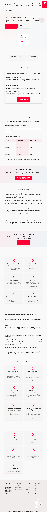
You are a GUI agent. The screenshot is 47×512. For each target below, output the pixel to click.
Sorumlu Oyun (27, 492)
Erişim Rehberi (34, 4)
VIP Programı (27, 491)
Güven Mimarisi (13, 59)
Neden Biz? (22, 4)
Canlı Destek (27, 485)
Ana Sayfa (6, 10)
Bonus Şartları (27, 489)
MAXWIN (8, 4)
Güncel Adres (27, 487)
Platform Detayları (33, 59)
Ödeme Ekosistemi (28, 4)
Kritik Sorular (39, 4)
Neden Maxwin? (33, 56)
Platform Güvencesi (16, 4)
